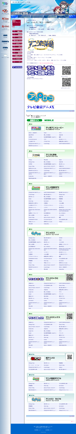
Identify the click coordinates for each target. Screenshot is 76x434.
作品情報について (37, 429)
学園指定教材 (24, 16)
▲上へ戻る (71, 111)
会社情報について (49, 429)
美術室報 (62, 16)
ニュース (36, 16)
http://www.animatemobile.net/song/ (46, 63)
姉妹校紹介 (49, 16)
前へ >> (72, 421)
